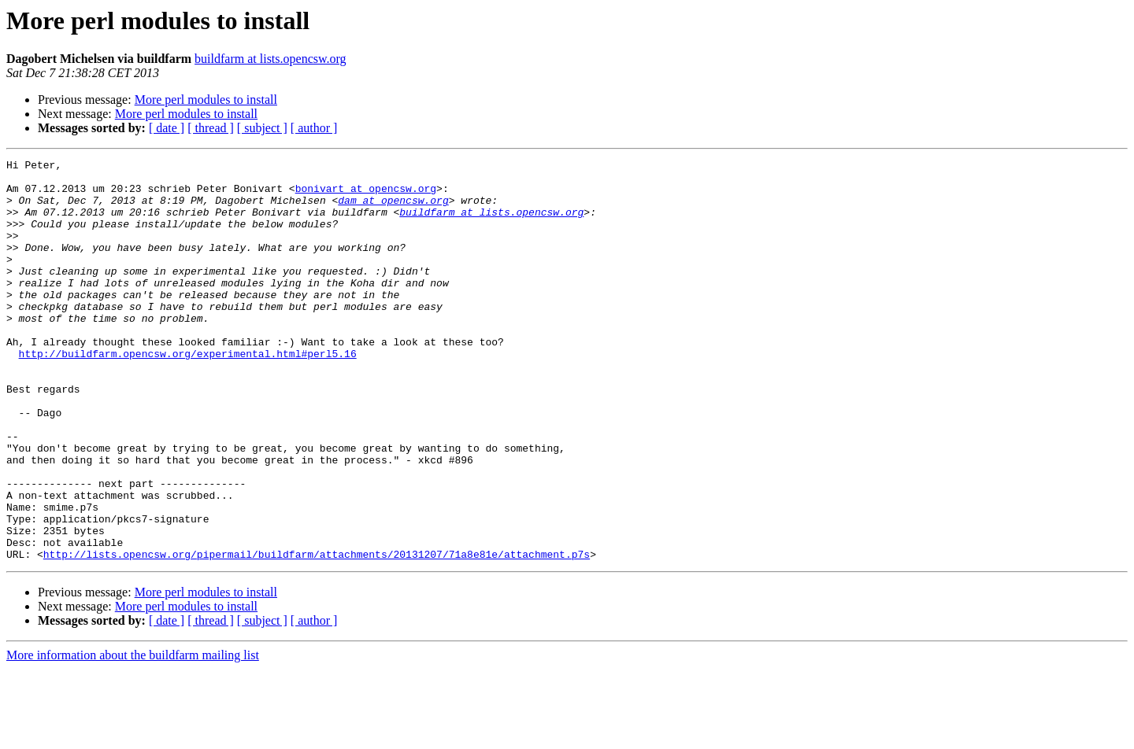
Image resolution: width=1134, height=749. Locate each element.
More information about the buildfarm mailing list (132, 735)
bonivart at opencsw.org (365, 195)
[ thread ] (210, 128)
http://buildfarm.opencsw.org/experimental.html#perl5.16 (188, 393)
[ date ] (166, 128)
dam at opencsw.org (393, 209)
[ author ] (314, 128)
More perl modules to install (206, 99)
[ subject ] (262, 128)
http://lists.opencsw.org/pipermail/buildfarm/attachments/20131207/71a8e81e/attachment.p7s (316, 634)
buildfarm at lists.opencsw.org (270, 58)
